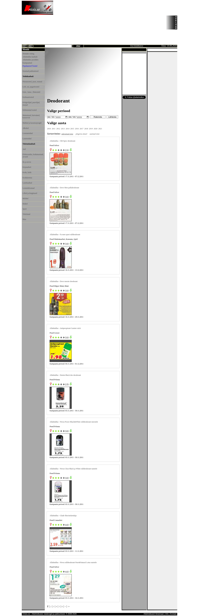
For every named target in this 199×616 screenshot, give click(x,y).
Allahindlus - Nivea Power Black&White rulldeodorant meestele (74, 422)
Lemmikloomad (29, 188)
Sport (25, 209)
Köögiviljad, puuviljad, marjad (33, 103)
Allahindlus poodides (33, 60)
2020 (95, 128)
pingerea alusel (81, 134)
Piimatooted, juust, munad (33, 82)
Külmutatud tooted (33, 110)
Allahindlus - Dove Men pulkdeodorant (64, 188)
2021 (100, 128)
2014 (67, 128)
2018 (86, 128)
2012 (58, 128)
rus (30, 46)
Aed (24, 149)
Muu (24, 219)
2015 (72, 128)
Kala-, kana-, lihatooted (33, 92)
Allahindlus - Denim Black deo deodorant (65, 375)
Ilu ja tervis (33, 162)
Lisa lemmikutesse (136, 46)
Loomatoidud (33, 133)
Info (166, 614)
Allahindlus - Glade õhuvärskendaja (63, 515)
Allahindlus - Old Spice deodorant (62, 141)
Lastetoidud (27, 139)
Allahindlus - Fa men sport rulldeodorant (65, 234)
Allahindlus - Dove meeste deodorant (63, 281)
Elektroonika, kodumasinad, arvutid (33, 155)
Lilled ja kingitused (30, 193)
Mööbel (25, 198)
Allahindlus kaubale (33, 57)
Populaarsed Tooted (30, 66)
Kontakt (173, 614)
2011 (54, 128)
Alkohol (33, 128)
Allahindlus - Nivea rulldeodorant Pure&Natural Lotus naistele (73, 562)
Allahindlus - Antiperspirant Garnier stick (65, 328)
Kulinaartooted (33, 97)
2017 (81, 128)
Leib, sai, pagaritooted (33, 87)
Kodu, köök (33, 172)
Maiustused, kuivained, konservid (33, 116)
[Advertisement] (103, 22)
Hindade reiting (33, 54)
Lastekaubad (27, 183)
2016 (77, 128)
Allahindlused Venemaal (153, 614)
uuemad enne (95, 134)
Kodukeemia (33, 178)
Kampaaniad (27, 63)
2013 (63, 128)
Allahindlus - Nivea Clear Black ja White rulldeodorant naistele (73, 468)
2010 (49, 128)
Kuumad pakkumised (30, 71)
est (24, 46)
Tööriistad (26, 214)
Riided (33, 204)
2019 (91, 128)
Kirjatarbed (27, 167)
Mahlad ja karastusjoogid (33, 123)
